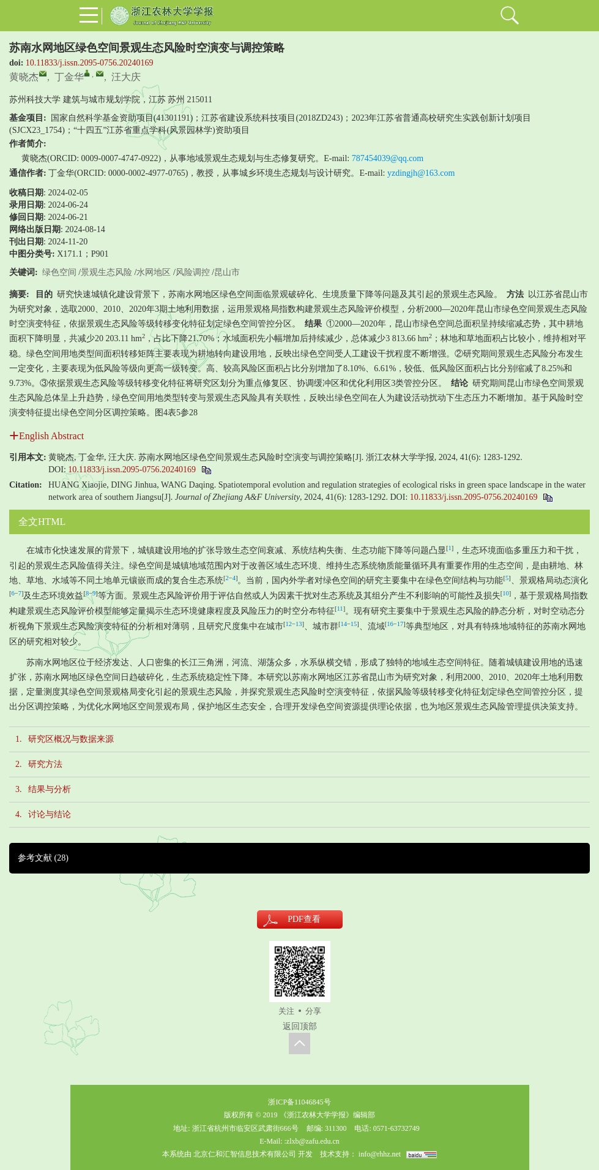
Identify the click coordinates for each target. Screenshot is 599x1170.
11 (340, 608)
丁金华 (69, 77)
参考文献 (43, 857)
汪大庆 (126, 77)
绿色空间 (59, 272)
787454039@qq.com (388, 158)
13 (299, 624)
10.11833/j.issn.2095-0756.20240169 (90, 62)
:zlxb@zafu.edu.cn (311, 1141)
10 (505, 593)
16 (390, 624)
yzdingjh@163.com (421, 173)
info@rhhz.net (380, 1154)
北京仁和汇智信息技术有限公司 (244, 1154)
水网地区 (153, 272)
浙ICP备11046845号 (299, 1102)
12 (289, 624)
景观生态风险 (106, 272)
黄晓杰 (24, 77)
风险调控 (193, 272)
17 (400, 624)
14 (343, 624)
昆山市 (227, 272)
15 (354, 624)
